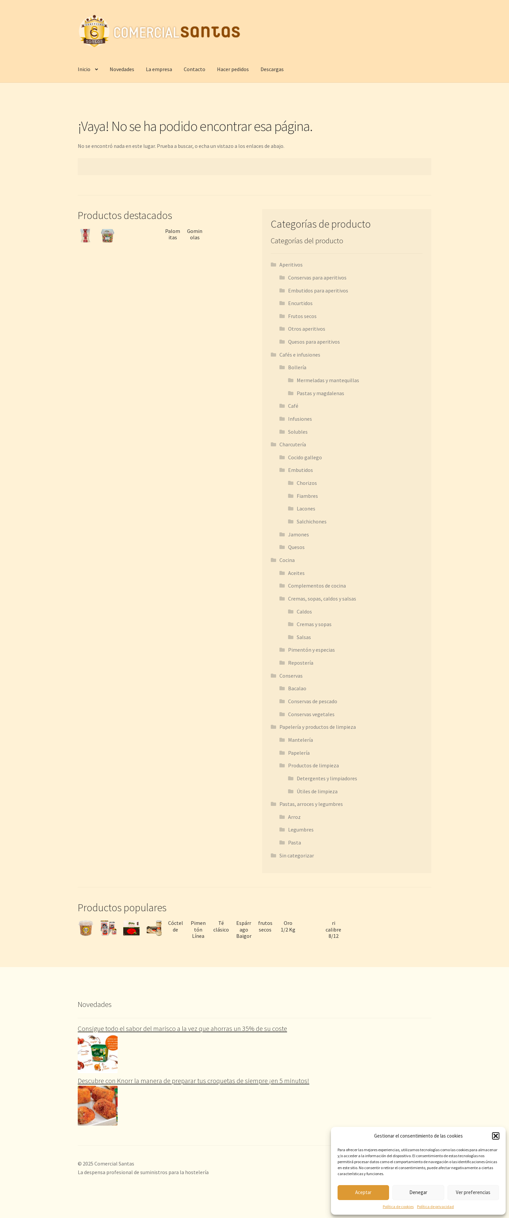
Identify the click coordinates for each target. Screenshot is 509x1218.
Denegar (418, 1192)
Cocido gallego (305, 457)
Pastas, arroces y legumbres (311, 804)
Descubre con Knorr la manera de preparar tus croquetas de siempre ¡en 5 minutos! (193, 1080)
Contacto (194, 69)
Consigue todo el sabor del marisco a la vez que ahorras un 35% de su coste (182, 1028)
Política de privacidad (435, 1206)
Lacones (306, 508)
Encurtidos (300, 303)
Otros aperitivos (306, 328)
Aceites (296, 573)
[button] (495, 1136)
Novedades (122, 69)
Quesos (296, 547)
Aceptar (363, 1192)
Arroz (294, 817)
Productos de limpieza (313, 765)
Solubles (298, 431)
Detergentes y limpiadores (327, 778)
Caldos (304, 611)
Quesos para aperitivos (314, 341)
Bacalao (297, 688)
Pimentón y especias (311, 649)
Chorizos (307, 483)
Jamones (298, 534)
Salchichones (312, 521)
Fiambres (307, 496)
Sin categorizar (296, 855)
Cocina (287, 560)
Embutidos (300, 470)
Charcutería (292, 444)
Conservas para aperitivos (317, 277)
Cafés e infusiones (299, 354)
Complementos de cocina (317, 585)
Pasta (294, 842)
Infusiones (300, 418)
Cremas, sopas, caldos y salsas (322, 598)
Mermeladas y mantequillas (328, 380)
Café (293, 405)
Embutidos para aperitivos (318, 290)
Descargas (272, 69)
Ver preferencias (473, 1192)
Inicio (84, 69)
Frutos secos (302, 316)
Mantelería (300, 739)
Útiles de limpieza (317, 791)
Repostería (300, 662)
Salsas (304, 637)
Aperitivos (291, 264)
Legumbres (301, 829)
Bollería (297, 367)
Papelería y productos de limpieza (317, 726)
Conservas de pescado (312, 701)
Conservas (291, 675)
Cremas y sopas (314, 624)
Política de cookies (398, 1206)
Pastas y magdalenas (320, 393)
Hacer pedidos (233, 69)
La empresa (159, 69)
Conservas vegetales (311, 714)
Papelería (299, 752)
